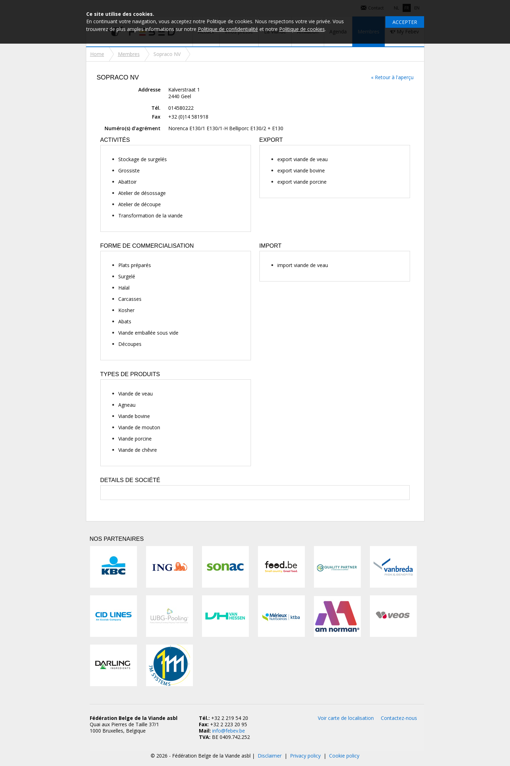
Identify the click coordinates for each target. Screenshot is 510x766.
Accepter (404, 22)
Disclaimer (270, 755)
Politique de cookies (302, 29)
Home (97, 54)
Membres (129, 54)
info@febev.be (228, 730)
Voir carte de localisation (346, 718)
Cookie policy (344, 755)
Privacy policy (305, 755)
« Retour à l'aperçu (392, 77)
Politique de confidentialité (228, 29)
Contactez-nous (399, 718)
